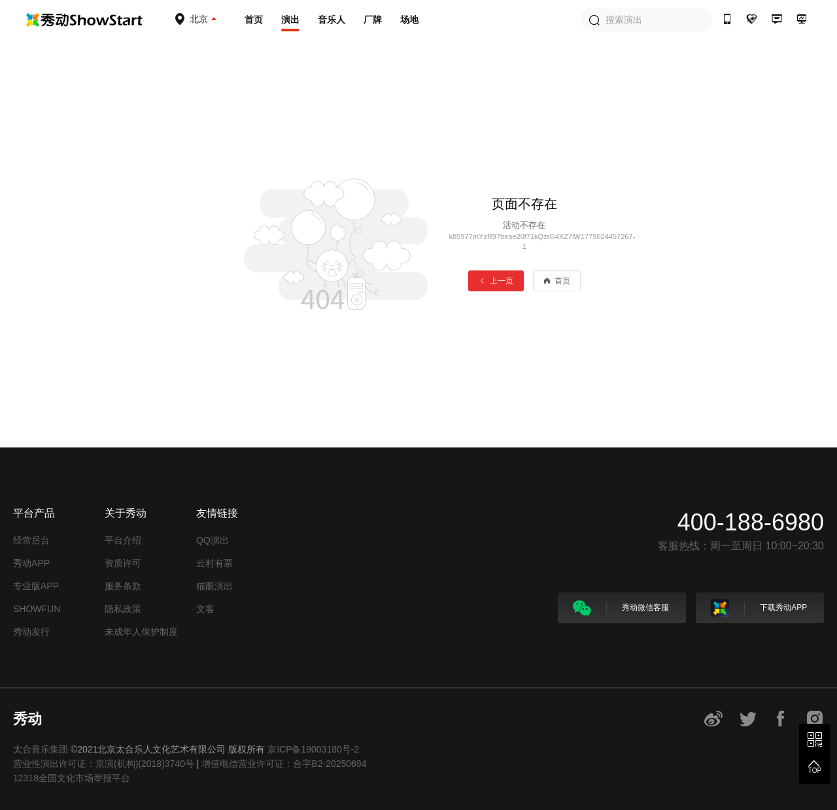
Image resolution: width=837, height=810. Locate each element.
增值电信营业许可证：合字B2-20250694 (283, 763)
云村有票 (214, 563)
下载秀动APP (759, 608)
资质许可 (123, 563)
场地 (409, 19)
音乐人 (331, 19)
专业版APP (36, 586)
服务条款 (123, 586)
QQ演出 (212, 540)
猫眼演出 (214, 586)
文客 (205, 609)
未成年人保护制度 (141, 631)
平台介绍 (123, 540)
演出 (290, 19)
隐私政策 (123, 609)
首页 (254, 19)
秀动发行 (31, 631)
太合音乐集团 (40, 749)
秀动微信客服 (621, 608)
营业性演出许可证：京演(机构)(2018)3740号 (103, 763)
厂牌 (373, 19)
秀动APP (31, 563)
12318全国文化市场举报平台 (71, 778)
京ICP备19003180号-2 (313, 749)
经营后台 (31, 540)
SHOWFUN (36, 609)
